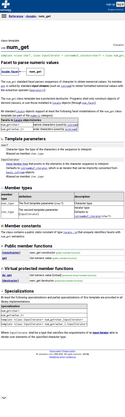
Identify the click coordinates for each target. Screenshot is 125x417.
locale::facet (10, 71)
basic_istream (15, 172)
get (3, 85)
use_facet (88, 102)
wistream (70, 129)
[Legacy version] (115, 9)
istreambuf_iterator (34, 168)
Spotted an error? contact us (62, 357)
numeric (35, 115)
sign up (110, 4)
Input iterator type (17, 163)
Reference (16, 16)
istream (66, 85)
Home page (55, 351)
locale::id (70, 232)
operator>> (37, 90)
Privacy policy (68, 351)
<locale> (31, 16)
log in (120, 4)
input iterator (101, 332)
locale (56, 102)
